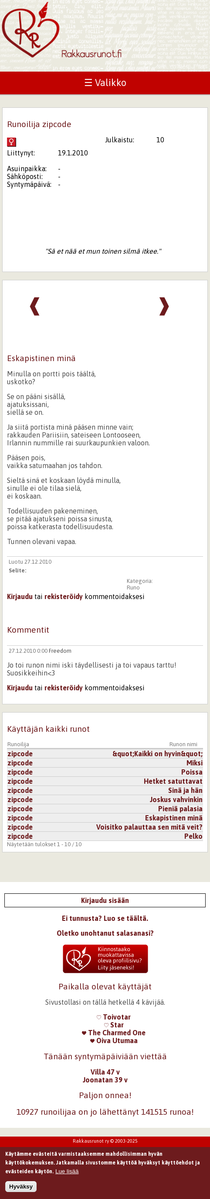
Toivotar (114, 1017)
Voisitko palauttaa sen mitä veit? (149, 827)
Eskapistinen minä (174, 818)
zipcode (20, 754)
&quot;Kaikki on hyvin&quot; (157, 754)
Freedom (60, 651)
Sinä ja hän (185, 790)
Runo (133, 587)
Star (114, 1025)
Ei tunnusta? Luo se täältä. (105, 918)
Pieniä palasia (180, 809)
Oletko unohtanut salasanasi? (105, 933)
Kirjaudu (20, 596)
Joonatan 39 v (105, 1080)
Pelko (193, 836)
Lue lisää (66, 1174)
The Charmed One (114, 1033)
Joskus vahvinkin (176, 799)
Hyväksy (21, 1189)
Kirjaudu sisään (105, 900)
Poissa (192, 772)
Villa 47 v (105, 1072)
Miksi (194, 763)
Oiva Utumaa (114, 1040)
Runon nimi (183, 744)
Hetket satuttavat (173, 781)
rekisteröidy (63, 596)
